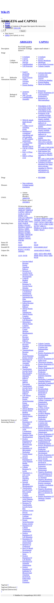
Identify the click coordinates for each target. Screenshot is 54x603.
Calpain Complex (44, 66)
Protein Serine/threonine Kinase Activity (28, 522)
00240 (36, 245)
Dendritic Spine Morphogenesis (27, 436)
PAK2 (31, 221)
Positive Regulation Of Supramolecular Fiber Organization (46, 430)
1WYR (25, 255)
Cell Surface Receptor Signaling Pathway (26, 345)
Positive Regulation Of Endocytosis (46, 359)
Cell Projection (27, 66)
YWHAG (27, 238)
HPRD (7, 35)
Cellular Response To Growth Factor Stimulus (27, 285)
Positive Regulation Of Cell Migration (27, 535)
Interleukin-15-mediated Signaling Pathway (44, 375)
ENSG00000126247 (41, 247)
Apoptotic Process (25, 92)
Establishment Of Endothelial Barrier (44, 442)
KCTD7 (36, 226)
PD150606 (41, 177)
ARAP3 (28, 208)
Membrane (41, 62)
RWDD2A (21, 227)
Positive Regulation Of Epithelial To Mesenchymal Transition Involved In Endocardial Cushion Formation (27, 574)
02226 (20, 245)
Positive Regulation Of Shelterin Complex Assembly (46, 498)
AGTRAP (37, 218)
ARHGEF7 (22, 210)
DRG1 (51, 222)
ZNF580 (21, 240)
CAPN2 (49, 220)
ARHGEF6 (26, 41)
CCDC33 (21, 214)
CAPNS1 (44, 41)
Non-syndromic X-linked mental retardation (27, 185)
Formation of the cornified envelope (44, 114)
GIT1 (25, 216)
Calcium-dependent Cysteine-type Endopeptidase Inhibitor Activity (44, 423)
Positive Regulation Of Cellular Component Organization (46, 400)
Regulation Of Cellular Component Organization (27, 528)
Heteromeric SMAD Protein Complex (27, 324)
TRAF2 (27, 236)
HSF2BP (21, 219)
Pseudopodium (43, 389)
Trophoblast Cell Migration (27, 319)
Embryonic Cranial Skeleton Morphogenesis (27, 330)
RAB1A (45, 228)
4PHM (36, 255)
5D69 (51, 255)
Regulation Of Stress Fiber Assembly (27, 361)
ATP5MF (37, 220)
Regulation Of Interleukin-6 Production (43, 417)
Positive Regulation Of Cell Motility (27, 558)
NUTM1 (21, 221)
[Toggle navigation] (2, 18)
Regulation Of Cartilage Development (27, 516)
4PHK (49, 254)
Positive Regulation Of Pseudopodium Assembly (46, 355)
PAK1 (26, 221)
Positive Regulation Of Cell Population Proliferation (46, 94)
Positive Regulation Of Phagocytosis (46, 365)
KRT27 (27, 219)
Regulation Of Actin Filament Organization (27, 541)
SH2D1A (29, 227)
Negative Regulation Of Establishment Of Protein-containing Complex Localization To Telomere (45, 483)
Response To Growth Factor (27, 272)
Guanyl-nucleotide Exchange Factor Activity (27, 74)
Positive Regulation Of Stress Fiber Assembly (27, 423)
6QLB (36, 257)
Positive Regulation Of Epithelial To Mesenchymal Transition (27, 442)
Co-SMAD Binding (26, 366)
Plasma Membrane (44, 60)
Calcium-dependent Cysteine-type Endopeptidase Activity (44, 75)
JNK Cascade (27, 95)
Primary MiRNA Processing (26, 382)
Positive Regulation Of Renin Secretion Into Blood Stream (46, 457)
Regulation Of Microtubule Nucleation (27, 450)
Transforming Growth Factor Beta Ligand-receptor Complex (27, 491)
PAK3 (20, 223)
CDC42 (27, 214)
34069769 (25, 198)
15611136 (16, 28)
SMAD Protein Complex (27, 315)
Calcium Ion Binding (45, 80)
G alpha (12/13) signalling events (27, 127)
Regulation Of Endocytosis (43, 410)
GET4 (41, 224)
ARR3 (51, 218)
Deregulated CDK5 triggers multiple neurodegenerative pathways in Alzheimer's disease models (45, 121)
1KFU (36, 254)
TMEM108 (28, 234)
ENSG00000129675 (25, 247)
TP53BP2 (21, 236)
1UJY (20, 255)
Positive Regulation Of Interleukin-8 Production (46, 370)
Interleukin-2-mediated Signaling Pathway (46, 380)
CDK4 (46, 222)
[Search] (10, 31)
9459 (20, 242)
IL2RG (51, 224)
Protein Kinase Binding (27, 411)
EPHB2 (20, 216)
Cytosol (25, 59)
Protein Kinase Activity (27, 455)
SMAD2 (27, 231)
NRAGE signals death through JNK (27, 122)
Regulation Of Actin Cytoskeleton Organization (27, 430)
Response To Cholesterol (26, 545)
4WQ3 (46, 255)
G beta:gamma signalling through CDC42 (27, 144)
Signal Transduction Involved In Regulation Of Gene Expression (45, 463)
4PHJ (45, 254)
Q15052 (27, 249)
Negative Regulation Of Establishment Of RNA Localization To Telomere (45, 491)
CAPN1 (43, 220)
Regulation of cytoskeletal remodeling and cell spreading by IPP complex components (27, 136)
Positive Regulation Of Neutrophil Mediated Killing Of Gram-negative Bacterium (46, 437)
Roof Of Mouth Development (27, 549)
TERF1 (36, 230)
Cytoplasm (26, 57)
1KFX (41, 254)
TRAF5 (41, 230)
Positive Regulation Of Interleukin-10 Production (46, 447)
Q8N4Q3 (21, 251)
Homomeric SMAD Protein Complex (27, 416)
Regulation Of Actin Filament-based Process (27, 499)
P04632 (47, 250)
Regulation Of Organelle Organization (27, 563)
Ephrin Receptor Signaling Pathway (27, 305)
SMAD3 (21, 233)
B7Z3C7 (21, 249)
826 (35, 242)
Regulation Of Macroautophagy (44, 99)
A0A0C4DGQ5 (39, 250)
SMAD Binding (27, 409)
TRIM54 (21, 238)
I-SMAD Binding (25, 279)
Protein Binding (27, 85)
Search (7, 23)
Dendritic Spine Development (27, 275)
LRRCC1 (43, 226)
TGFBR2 (21, 234)
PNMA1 (21, 225)
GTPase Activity (43, 408)
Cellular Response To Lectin (26, 469)
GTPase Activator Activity (25, 81)
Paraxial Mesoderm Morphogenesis (27, 484)
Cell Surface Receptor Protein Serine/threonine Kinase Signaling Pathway (28, 401)
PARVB (25, 223)
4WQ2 (41, 255)
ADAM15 (21, 208)
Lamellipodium (27, 64)
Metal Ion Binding (44, 84)
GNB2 (46, 224)
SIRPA (27, 229)
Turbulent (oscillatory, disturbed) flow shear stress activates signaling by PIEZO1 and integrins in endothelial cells (45, 167)
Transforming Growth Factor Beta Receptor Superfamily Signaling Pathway (27, 373)
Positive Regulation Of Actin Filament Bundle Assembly (27, 461)
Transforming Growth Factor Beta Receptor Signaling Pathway (27, 389)
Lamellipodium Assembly (27, 98)
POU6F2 (27, 225)
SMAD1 (21, 231)
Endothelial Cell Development (43, 452)
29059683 (25, 202)
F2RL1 (36, 224)
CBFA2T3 (28, 212)
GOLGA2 (21, 218)
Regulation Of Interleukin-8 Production (43, 392)
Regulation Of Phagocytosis (43, 405)
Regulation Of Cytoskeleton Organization (27, 291)
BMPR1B (29, 210)
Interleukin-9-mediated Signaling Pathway (46, 384)
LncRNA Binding (44, 413)
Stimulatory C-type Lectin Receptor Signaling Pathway (27, 476)
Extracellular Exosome (46, 64)
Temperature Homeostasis (42, 469)
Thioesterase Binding (45, 362)
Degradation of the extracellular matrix (44, 107)
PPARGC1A (38, 228)
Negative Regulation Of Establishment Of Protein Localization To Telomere (45, 474)
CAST (36, 222)
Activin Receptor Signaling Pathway (25, 338)
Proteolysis (42, 91)
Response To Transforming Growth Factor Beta (27, 506)
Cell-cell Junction (25, 61)
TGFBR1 (27, 233)
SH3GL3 (21, 229)
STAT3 (51, 228)
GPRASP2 (29, 218)
